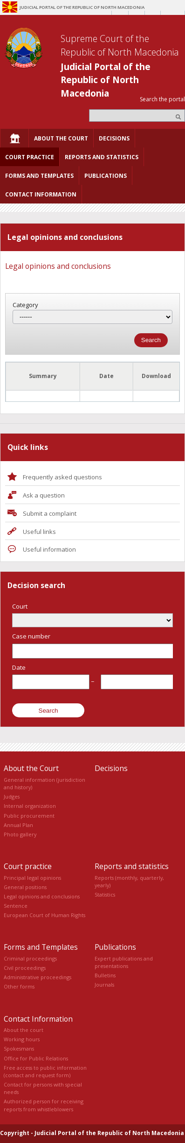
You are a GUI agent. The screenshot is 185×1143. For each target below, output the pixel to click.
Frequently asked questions (62, 477)
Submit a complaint (49, 513)
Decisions (111, 768)
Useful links (39, 531)
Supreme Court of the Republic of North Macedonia (120, 45)
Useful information (49, 549)
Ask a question (44, 495)
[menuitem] (14, 138)
